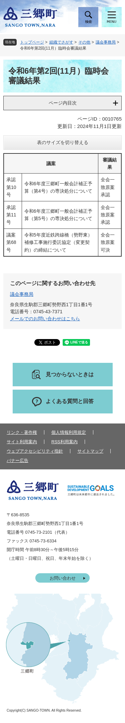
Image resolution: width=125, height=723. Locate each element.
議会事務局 (106, 42)
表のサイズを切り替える (62, 142)
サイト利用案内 (22, 441)
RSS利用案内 (64, 441)
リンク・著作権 (22, 432)
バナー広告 (17, 460)
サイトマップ (90, 451)
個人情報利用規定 (68, 432)
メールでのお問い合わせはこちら (45, 318)
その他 (84, 42)
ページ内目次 (63, 103)
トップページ (32, 42)
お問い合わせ (63, 578)
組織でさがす (61, 42)
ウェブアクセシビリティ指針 (35, 451)
